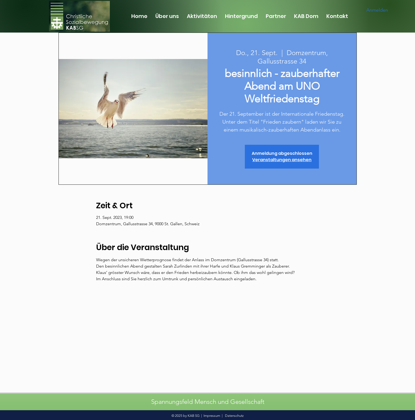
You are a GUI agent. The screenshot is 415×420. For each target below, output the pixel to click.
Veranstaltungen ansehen (282, 160)
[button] (167, 16)
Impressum (212, 416)
